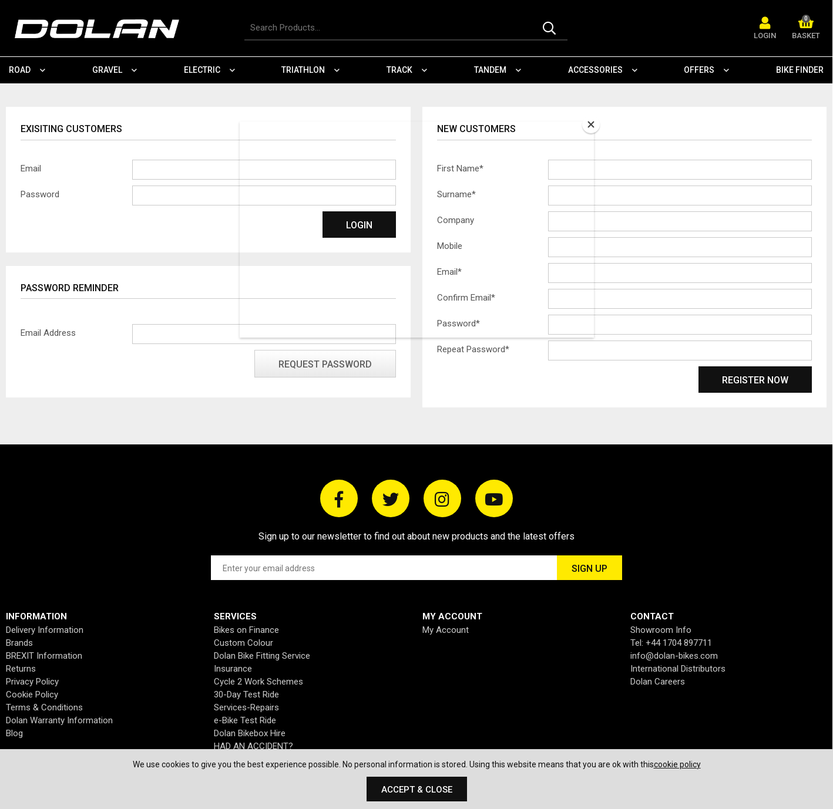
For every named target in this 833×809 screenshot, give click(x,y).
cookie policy (677, 764)
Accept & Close (416, 789)
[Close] (591, 124)
